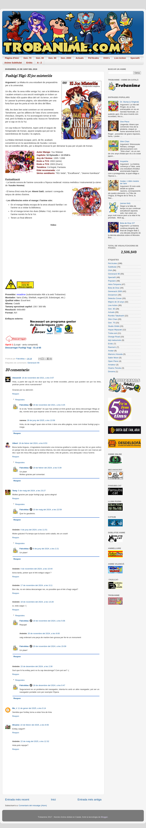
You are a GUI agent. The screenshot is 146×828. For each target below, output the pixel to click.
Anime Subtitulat (13, 62)
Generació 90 (33, 363)
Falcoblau (24, 405)
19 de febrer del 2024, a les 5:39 (47, 468)
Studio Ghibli (113, 326)
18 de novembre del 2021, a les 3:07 (38, 378)
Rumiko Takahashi (116, 316)
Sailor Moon (113, 358)
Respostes (20, 400)
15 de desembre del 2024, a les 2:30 (36, 666)
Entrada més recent (17, 799)
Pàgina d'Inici (12, 58)
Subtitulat (112, 267)
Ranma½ (112, 347)
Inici (53, 799)
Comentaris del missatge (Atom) (33, 805)
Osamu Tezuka (114, 368)
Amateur (111, 365)
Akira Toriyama (114, 284)
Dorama (111, 371)
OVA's (106, 58)
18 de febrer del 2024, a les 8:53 (33, 443)
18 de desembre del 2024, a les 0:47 (49, 685)
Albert (15, 443)
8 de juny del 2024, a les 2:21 (46, 549)
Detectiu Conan (115, 298)
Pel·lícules (93, 58)
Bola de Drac (113, 288)
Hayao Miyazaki (115, 330)
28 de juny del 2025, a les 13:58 (41, 420)
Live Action (120, 58)
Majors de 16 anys (116, 302)
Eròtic (29, 62)
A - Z (39, 62)
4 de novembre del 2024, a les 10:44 (36, 569)
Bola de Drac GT (127, 223)
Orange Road (114, 337)
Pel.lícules (112, 263)
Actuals (80, 58)
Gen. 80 (40, 58)
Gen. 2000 (66, 58)
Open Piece (113, 361)
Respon (15, 394)
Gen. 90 (52, 58)
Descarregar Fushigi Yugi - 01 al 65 (23, 348)
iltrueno (16, 725)
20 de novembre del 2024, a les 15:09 (49, 646)
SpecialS (135, 58)
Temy (14, 491)
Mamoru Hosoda (115, 354)
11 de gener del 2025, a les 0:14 (32, 708)
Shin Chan (124, 141)
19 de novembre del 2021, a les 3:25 (49, 405)
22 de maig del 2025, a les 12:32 (34, 741)
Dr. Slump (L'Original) (129, 102)
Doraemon (112, 295)
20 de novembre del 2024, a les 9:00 (44, 633)
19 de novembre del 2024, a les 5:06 (49, 621)
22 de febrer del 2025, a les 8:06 (34, 725)
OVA (110, 270)
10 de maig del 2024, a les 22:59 (47, 509)
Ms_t (14, 708)
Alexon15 (16, 378)
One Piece (124, 122)
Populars (112, 281)
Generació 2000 (115, 291)
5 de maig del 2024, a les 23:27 (32, 491)
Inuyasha (124, 161)
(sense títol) (125, 203)
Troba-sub (112, 333)
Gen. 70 (27, 58)
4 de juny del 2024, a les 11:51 (33, 530)
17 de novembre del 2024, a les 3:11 (36, 585)
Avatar (111, 351)
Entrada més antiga (89, 799)
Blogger (104, 817)
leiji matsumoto (114, 340)
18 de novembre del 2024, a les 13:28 (37, 602)
